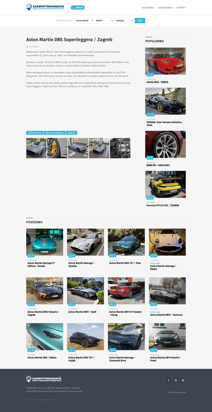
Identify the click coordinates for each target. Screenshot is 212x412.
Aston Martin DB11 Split (82, 311)
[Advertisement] (78, 110)
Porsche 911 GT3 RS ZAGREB (163, 205)
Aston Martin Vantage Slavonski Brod (122, 359)
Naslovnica (148, 8)
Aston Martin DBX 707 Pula (125, 263)
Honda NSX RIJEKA (157, 82)
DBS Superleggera (55, 132)
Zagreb (71, 132)
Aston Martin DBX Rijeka (42, 357)
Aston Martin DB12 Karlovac (166, 314)
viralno (79, 8)
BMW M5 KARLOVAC (158, 165)
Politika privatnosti (177, 392)
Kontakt (181, 8)
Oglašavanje (165, 8)
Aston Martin (34, 132)
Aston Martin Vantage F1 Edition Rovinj (41, 265)
